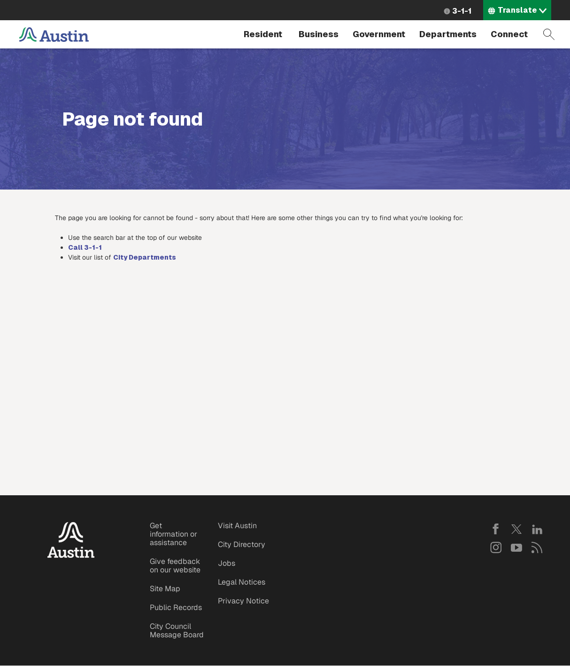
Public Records (176, 607)
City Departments (144, 257)
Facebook (495, 529)
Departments (448, 34)
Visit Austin (237, 526)
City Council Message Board (177, 630)
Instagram (495, 547)
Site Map (165, 589)
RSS (537, 547)
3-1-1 (461, 11)
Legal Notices (241, 582)
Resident (263, 34)
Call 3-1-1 (85, 247)
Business (319, 34)
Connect (509, 34)
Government (379, 34)
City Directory (241, 544)
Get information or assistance (173, 534)
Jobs (226, 563)
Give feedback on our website (175, 565)
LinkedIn (537, 529)
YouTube (516, 547)
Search (549, 34)
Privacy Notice (243, 601)
